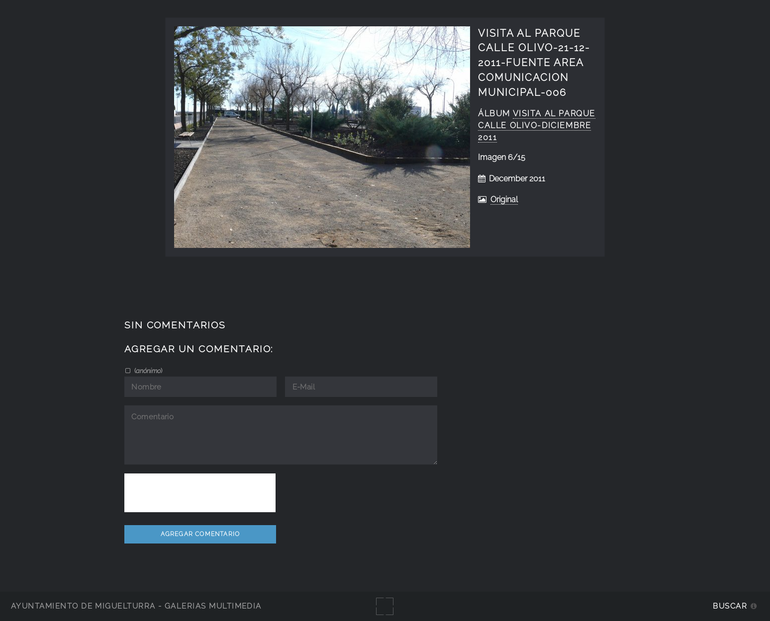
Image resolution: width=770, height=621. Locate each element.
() (147, 371)
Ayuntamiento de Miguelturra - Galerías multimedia (136, 606)
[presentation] (200, 492)
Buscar (730, 606)
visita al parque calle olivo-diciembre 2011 (536, 125)
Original (504, 199)
